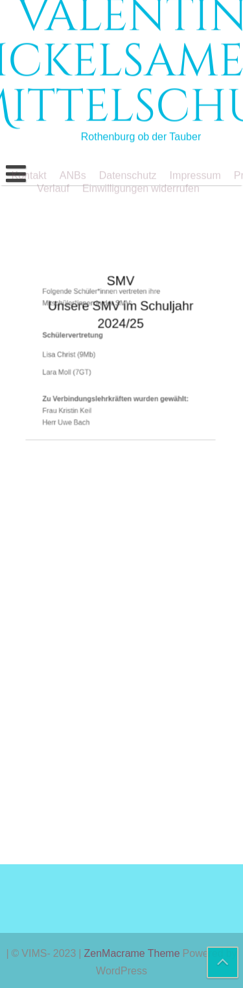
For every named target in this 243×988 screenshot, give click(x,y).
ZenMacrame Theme (133, 953)
